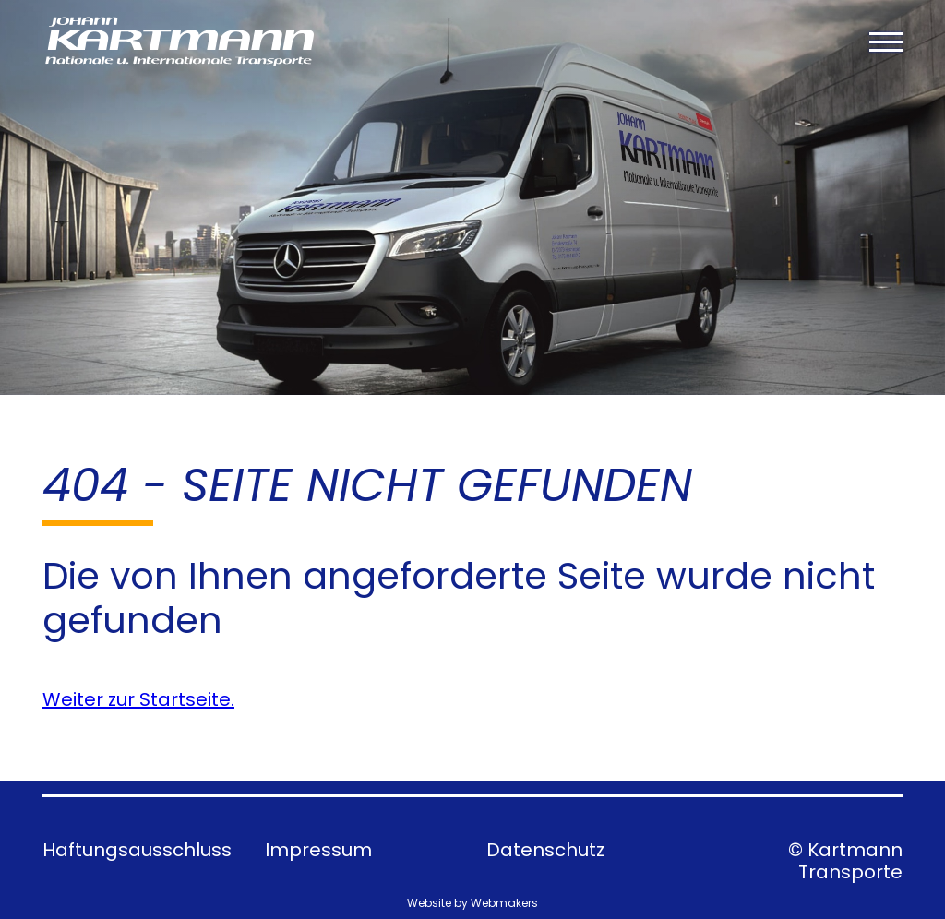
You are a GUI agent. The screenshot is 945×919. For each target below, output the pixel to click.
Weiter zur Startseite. (138, 699)
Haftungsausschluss (137, 850)
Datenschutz (545, 850)
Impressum (318, 850)
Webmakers (504, 903)
